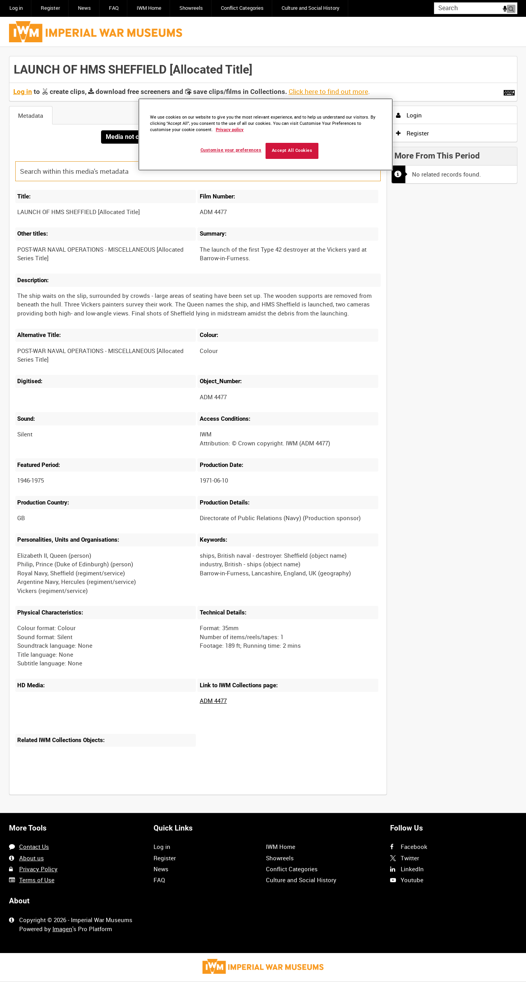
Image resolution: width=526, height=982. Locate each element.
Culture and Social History (311, 8)
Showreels (191, 8)
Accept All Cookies (292, 150)
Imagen (62, 929)
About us (31, 858)
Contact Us (34, 846)
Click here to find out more (328, 91)
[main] (263, 430)
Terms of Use (36, 880)
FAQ (114, 8)
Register (50, 8)
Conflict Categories (242, 8)
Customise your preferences (231, 150)
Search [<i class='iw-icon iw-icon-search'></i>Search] (512, 8)
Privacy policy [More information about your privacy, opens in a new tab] (230, 129)
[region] (265, 134)
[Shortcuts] (509, 91)
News (84, 8)
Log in (16, 8)
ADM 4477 (213, 701)
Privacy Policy (38, 869)
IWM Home (149, 8)
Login (409, 115)
